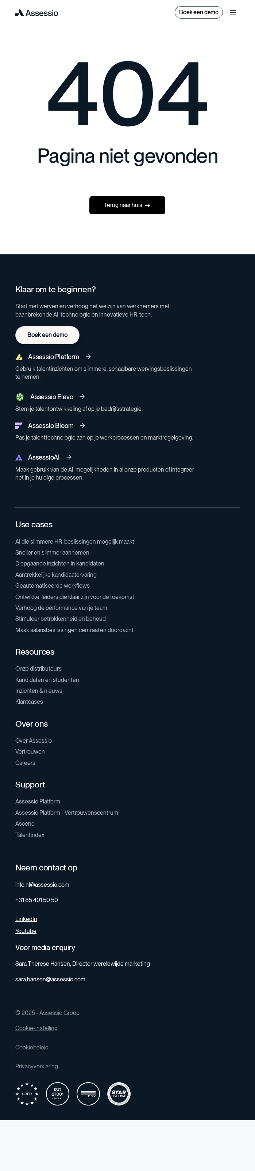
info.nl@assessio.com (42, 884)
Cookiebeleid (32, 1047)
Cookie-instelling (36, 1028)
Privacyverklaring (36, 1066)
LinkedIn (26, 919)
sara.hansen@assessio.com (50, 979)
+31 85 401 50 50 (36, 900)
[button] (233, 12)
